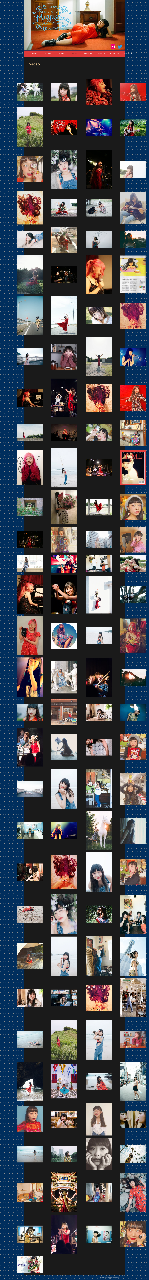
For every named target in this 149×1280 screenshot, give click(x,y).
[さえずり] (120, 46)
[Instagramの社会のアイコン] (113, 46)
